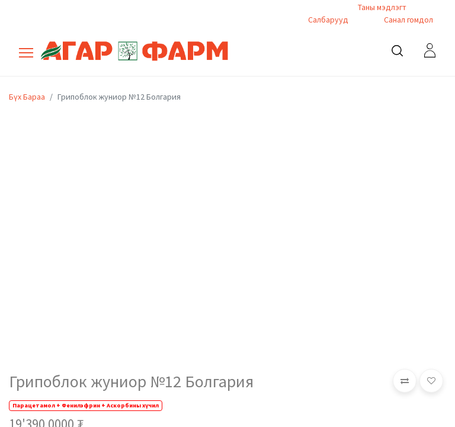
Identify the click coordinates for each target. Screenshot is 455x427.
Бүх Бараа (27, 96)
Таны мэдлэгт (382, 7)
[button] (404, 381)
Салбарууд (328, 19)
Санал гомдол (407, 19)
